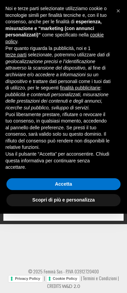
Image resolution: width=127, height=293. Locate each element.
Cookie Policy (65, 278)
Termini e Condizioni (100, 278)
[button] (118, 10)
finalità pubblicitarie (80, 87)
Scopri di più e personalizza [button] (63, 200)
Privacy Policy (27, 278)
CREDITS (63, 285)
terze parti (15, 54)
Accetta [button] (63, 184)
